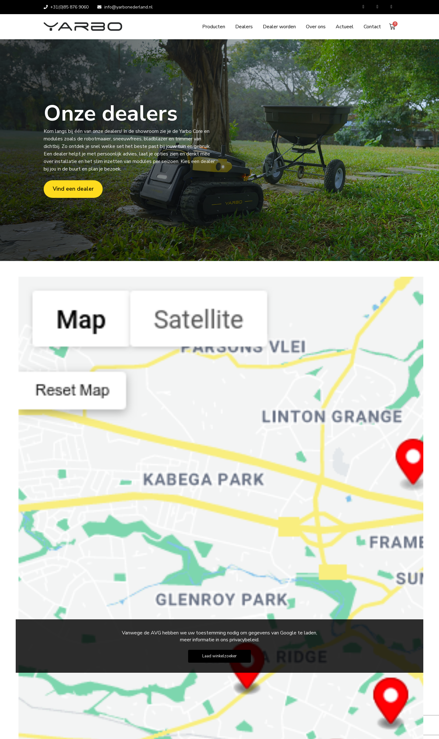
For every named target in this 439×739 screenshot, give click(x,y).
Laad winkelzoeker (219, 656)
